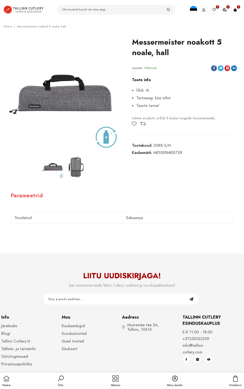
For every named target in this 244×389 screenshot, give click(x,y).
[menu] (115, 381)
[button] (60, 381)
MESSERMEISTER (167, 152)
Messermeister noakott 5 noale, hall (41, 26)
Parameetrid (27, 195)
